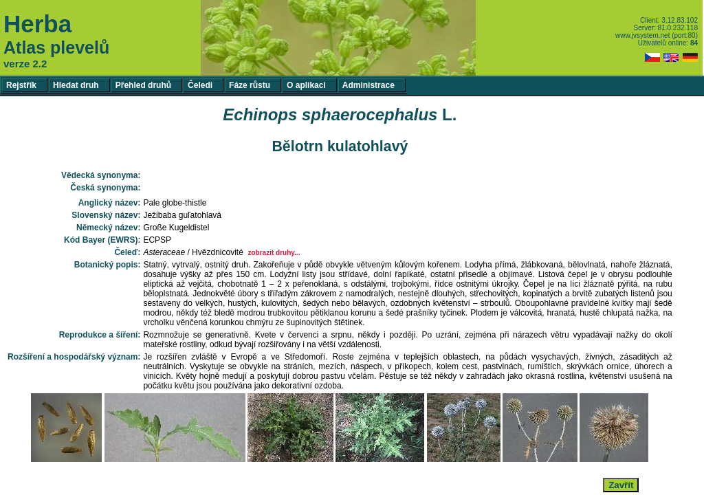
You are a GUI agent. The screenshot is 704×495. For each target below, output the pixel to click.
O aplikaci (306, 85)
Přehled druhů (143, 85)
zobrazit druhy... (274, 252)
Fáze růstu (249, 85)
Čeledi (200, 85)
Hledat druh (76, 85)
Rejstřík (21, 85)
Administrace (368, 85)
